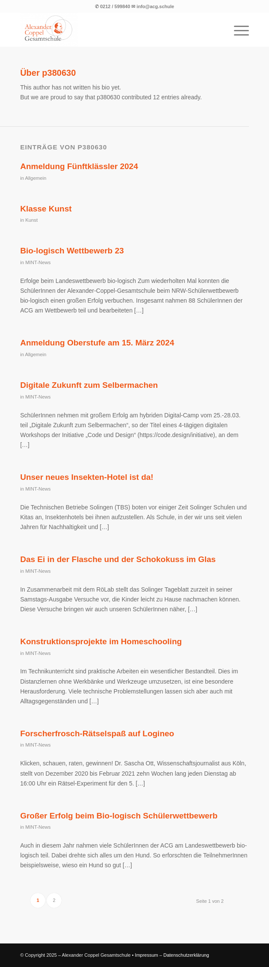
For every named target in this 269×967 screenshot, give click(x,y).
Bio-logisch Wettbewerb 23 (72, 250)
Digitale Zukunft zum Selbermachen (89, 385)
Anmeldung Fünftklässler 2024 (79, 166)
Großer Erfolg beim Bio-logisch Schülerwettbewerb (118, 815)
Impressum (146, 955)
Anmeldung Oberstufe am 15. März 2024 (97, 342)
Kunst (31, 220)
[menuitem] (237, 29)
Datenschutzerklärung (186, 955)
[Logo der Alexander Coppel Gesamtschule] (111, 29)
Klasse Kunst (45, 208)
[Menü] (237, 29)
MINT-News (37, 262)
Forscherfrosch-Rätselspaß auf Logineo (97, 733)
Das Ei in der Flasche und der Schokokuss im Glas (118, 559)
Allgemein (36, 178)
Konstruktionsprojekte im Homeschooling (101, 641)
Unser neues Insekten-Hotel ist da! (86, 477)
